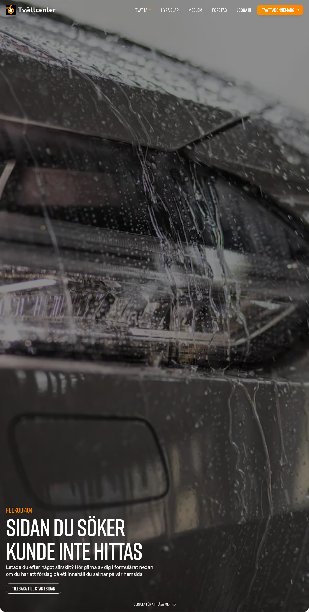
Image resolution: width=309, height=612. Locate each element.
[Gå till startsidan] (30, 10)
